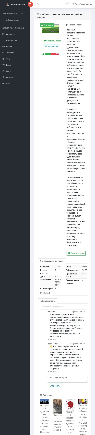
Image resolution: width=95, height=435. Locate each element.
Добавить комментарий (47, 265)
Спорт (6, 83)
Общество (8, 71)
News (84, 228)
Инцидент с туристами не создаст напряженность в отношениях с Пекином (39, 366)
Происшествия (9, 52)
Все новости (8, 46)
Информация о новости (46, 222)
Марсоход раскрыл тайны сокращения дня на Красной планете (39, 402)
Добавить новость (11, 26)
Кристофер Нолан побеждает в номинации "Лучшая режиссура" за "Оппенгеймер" (82, 367)
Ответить (46, 293)
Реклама (39, 252)
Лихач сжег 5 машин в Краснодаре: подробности (82, 413)
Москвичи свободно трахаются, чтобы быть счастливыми (68, 370)
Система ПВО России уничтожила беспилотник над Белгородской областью (54, 406)
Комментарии (42, 260)
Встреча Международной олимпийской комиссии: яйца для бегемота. (68, 403)
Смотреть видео (47, 39)
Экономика (8, 64)
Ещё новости (41, 343)
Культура (7, 89)
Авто (6, 95)
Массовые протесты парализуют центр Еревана (54, 371)
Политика (7, 58)
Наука (6, 77)
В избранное (46, 45)
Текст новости (71, 22)
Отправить (49, 334)
